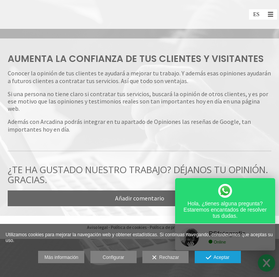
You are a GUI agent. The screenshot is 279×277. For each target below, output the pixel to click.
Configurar (113, 257)
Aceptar (217, 258)
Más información (61, 257)
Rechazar (165, 258)
